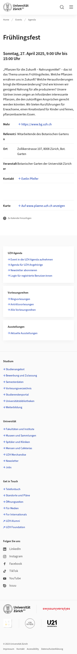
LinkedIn (12, 549)
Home (6, 19)
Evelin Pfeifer (29, 179)
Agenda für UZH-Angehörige (26, 265)
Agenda (32, 19)
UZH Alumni (13, 521)
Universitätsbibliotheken (20, 401)
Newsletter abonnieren (23, 270)
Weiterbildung (14, 407)
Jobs (8, 467)
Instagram (13, 556)
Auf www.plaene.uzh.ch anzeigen (43, 206)
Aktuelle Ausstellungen (24, 333)
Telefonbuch (13, 489)
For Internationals (16, 515)
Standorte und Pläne (18, 495)
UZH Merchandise (16, 455)
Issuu (9, 585)
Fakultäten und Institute (20, 429)
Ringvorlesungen (20, 299)
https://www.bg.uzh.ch (36, 124)
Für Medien (12, 508)
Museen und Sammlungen (21, 436)
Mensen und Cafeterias (19, 448)
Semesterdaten (15, 382)
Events (18, 19)
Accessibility (33, 649)
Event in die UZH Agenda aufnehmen (31, 260)
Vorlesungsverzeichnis (19, 388)
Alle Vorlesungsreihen (23, 310)
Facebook (12, 564)
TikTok (10, 571)
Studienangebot (15, 369)
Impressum (8, 649)
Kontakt (20, 649)
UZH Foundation (15, 527)
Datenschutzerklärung (52, 649)
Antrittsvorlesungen (22, 304)
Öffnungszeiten (14, 502)
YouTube (12, 578)
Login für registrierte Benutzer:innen (31, 276)
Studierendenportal (17, 395)
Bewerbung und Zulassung (21, 376)
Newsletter (12, 461)
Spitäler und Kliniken (18, 442)
